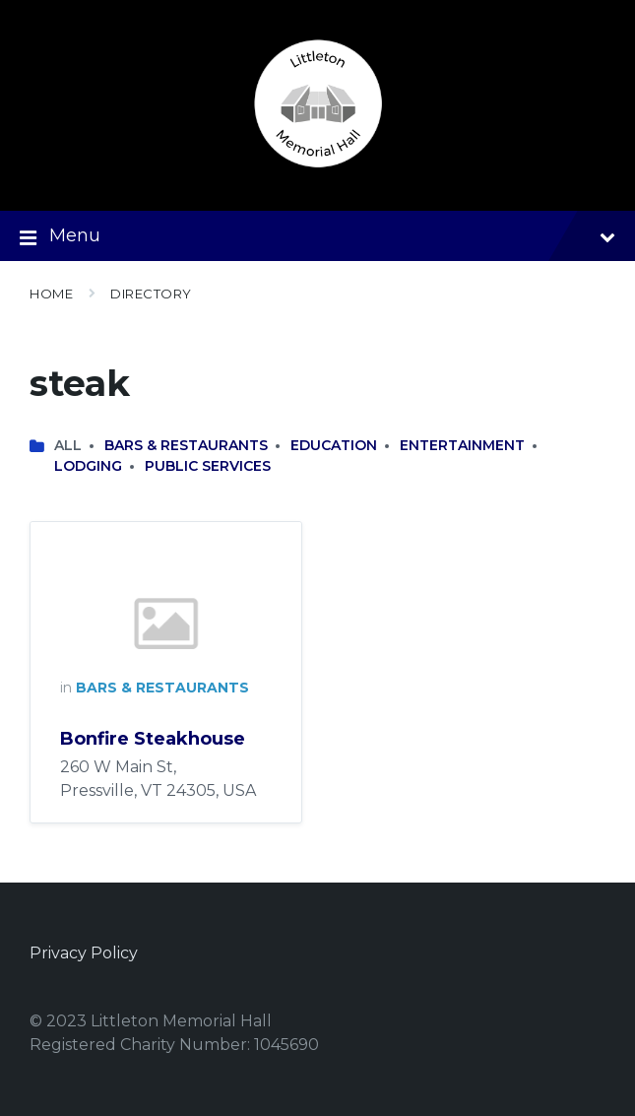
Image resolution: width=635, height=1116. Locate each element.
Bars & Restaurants (186, 445)
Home (51, 293)
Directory (151, 293)
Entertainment (462, 445)
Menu (317, 237)
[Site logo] (318, 172)
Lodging (88, 466)
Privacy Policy (84, 953)
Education (333, 445)
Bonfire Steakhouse (152, 739)
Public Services (208, 466)
